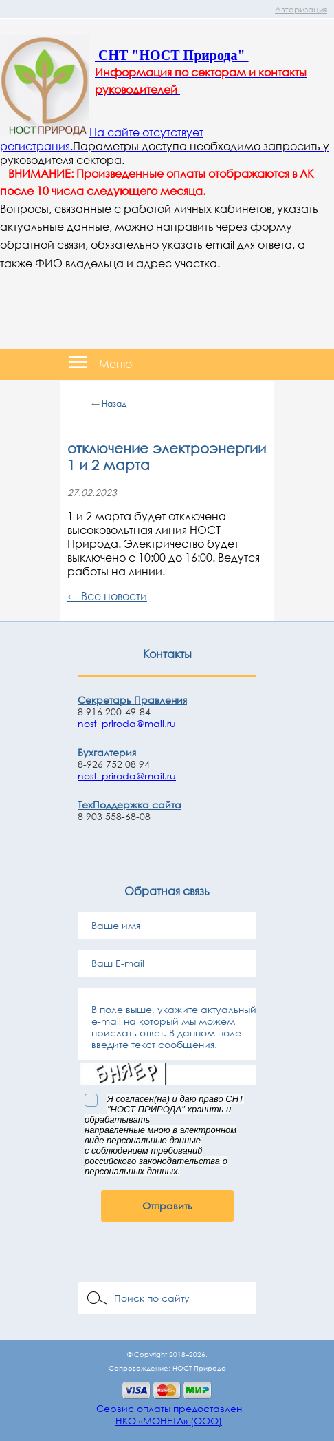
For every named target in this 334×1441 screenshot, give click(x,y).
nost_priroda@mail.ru (127, 723)
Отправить (167, 1206)
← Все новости (107, 596)
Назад (114, 403)
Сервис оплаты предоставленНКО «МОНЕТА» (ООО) (169, 1414)
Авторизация (301, 9)
